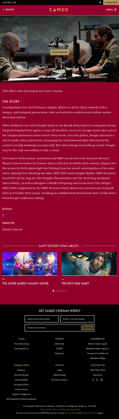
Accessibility (21, 379)
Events (59, 338)
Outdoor (59, 353)
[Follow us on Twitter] (97, 380)
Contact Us (97, 365)
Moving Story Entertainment (21, 399)
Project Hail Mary (75, 283)
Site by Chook (73, 409)
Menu (111, 9)
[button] (53, 291)
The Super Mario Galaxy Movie (25, 283)
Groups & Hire (21, 384)
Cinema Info (21, 365)
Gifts (59, 370)
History (21, 370)
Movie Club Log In (97, 343)
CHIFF (59, 348)
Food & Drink (21, 375)
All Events (59, 343)
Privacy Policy (59, 409)
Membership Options (97, 348)
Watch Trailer (59, 52)
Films (21, 338)
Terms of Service (89, 413)
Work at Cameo (59, 379)
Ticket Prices (21, 389)
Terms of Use (46, 409)
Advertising (59, 375)
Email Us (97, 375)
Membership (98, 338)
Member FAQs (97, 358)
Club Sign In (111, 2)
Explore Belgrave (21, 394)
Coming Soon (21, 348)
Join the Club (9, 2)
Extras (59, 365)
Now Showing (21, 343)
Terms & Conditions (97, 353)
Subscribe (87, 327)
